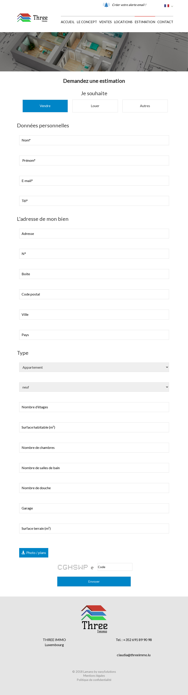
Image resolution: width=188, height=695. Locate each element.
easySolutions (107, 671)
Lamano (88, 671)
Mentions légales (94, 675)
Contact (165, 22)
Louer (95, 106)
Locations (123, 22)
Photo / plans (33, 552)
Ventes (105, 22)
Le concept (87, 22)
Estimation (145, 22)
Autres (145, 106)
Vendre (45, 106)
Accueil (67, 22)
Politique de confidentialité (94, 680)
